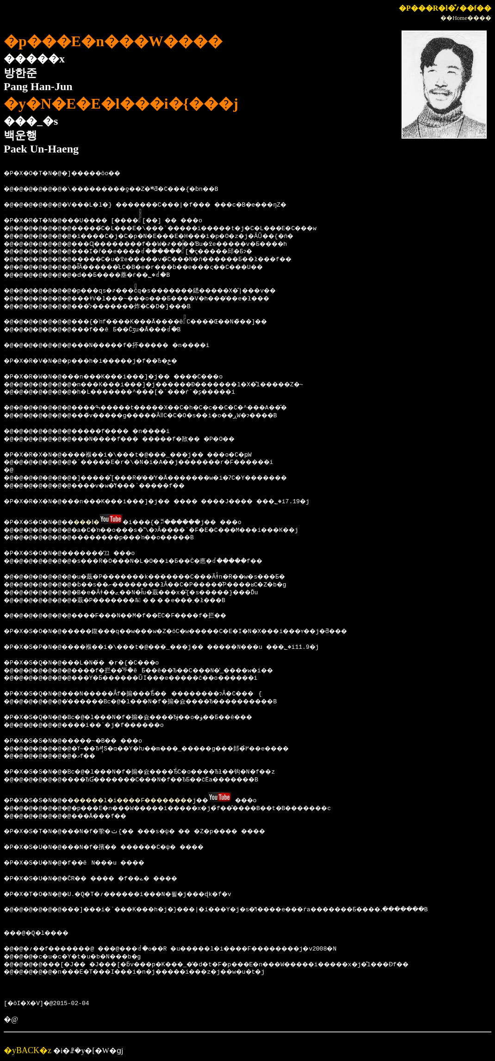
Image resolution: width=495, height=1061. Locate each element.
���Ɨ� (99, 522)
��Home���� (465, 17)
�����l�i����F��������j (155, 799)
